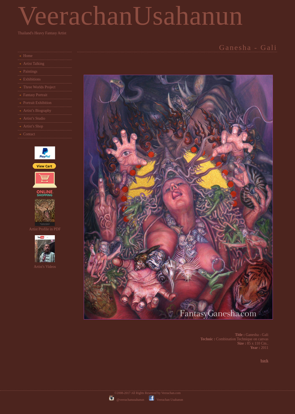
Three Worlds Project (39, 87)
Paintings (30, 71)
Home (27, 56)
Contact (29, 134)
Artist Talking (33, 64)
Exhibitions (32, 79)
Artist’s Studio (34, 118)
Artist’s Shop (33, 126)
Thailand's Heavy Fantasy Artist (42, 33)
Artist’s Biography (37, 111)
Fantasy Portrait (35, 95)
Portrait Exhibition (37, 103)
